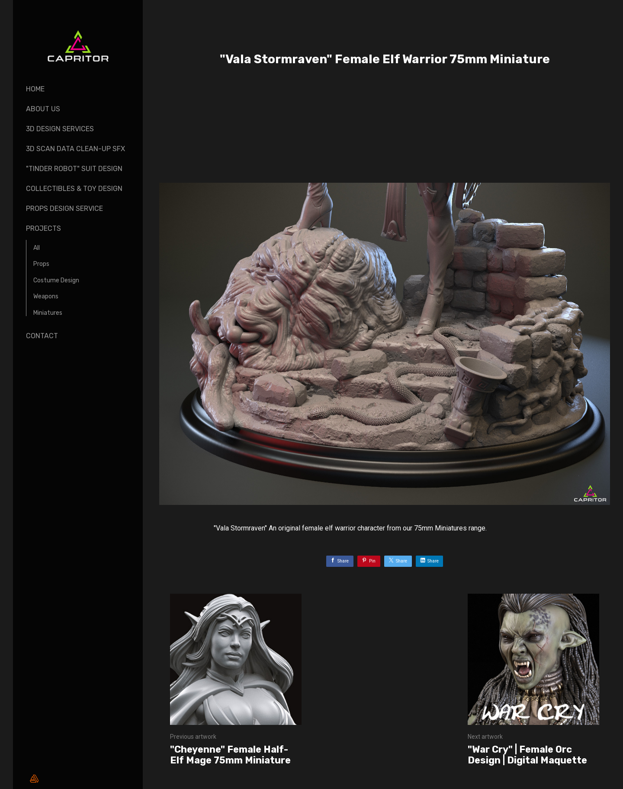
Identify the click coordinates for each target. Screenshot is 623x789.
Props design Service (64, 208)
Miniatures (47, 313)
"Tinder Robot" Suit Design (74, 169)
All (36, 248)
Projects (43, 228)
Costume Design (56, 280)
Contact (42, 336)
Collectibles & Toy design (74, 188)
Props (41, 264)
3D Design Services (60, 129)
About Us (43, 109)
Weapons (45, 296)
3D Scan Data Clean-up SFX (75, 149)
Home (35, 89)
